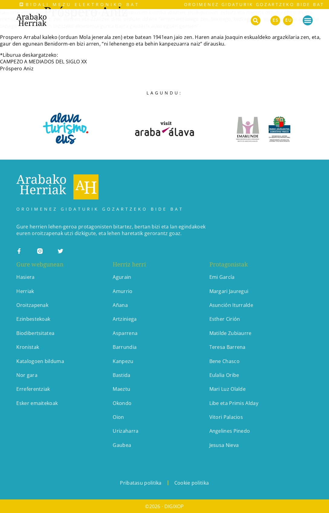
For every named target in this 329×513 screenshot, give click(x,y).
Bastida (121, 375)
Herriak (25, 291)
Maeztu (121, 389)
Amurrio (122, 291)
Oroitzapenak (32, 305)
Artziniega (125, 319)
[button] (255, 20)
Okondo (122, 403)
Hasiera (25, 277)
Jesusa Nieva (224, 445)
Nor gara (26, 375)
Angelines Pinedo (229, 431)
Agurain (122, 277)
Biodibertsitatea (35, 333)
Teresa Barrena (227, 347)
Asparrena (125, 333)
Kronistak (27, 347)
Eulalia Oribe (224, 375)
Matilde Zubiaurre (230, 333)
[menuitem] (275, 19)
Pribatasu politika (140, 483)
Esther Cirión (224, 319)
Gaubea (122, 445)
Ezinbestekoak (33, 319)
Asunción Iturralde (231, 305)
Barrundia (125, 347)
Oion (118, 417)
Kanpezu (123, 361)
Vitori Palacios (226, 417)
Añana (120, 305)
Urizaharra (125, 431)
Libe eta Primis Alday (233, 403)
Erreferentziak (33, 389)
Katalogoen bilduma (40, 361)
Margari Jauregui (229, 291)
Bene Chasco (224, 361)
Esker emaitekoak (37, 403)
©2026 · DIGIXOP (164, 506)
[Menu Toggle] (308, 20)
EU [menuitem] (288, 20)
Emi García (222, 277)
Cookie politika (191, 483)
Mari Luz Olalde (227, 389)
